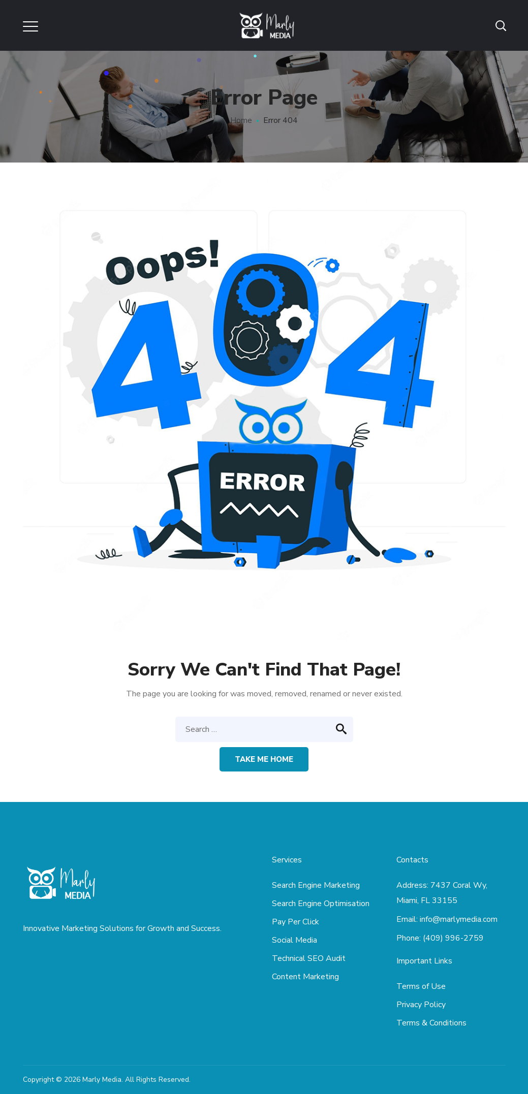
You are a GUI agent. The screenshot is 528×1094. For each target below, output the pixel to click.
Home (241, 120)
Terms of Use (421, 986)
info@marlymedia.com (459, 919)
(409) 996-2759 (453, 938)
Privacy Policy (421, 1004)
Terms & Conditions (431, 1022)
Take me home (264, 759)
